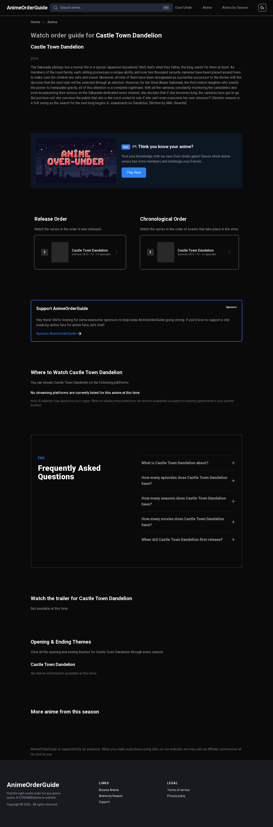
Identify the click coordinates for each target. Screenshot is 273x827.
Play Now (134, 172)
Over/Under (183, 8)
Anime (207, 8)
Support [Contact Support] (104, 802)
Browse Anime (109, 790)
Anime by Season (235, 8)
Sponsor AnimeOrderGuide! (59, 333)
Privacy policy (176, 796)
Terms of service (178, 790)
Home (35, 22)
